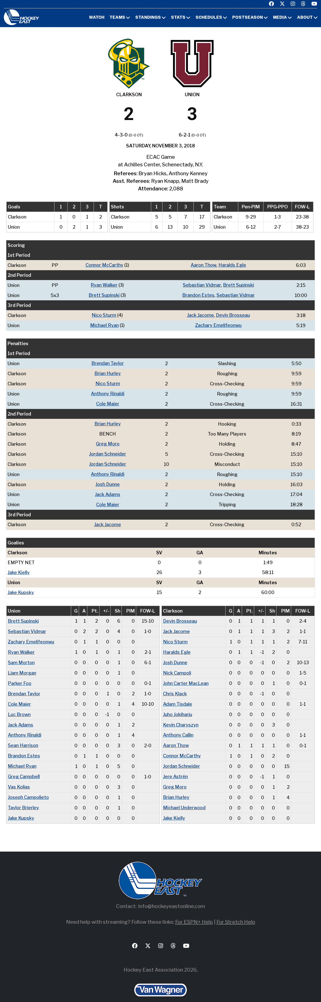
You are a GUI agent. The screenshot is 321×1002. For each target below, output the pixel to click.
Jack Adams (107, 490)
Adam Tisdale (177, 696)
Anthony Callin (178, 727)
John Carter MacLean (186, 676)
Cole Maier (107, 401)
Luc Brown (19, 707)
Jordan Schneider (107, 451)
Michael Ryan (104, 324)
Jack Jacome (200, 314)
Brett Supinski (238, 284)
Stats (178, 17)
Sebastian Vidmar (202, 284)
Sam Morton (21, 656)
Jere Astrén (175, 767)
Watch (97, 17)
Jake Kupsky (21, 587)
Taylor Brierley (23, 798)
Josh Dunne (107, 480)
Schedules (209, 17)
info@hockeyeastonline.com (171, 896)
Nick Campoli (177, 666)
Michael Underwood (184, 798)
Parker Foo (19, 676)
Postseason (247, 17)
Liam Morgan (22, 666)
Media (280, 17)
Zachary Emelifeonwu (218, 324)
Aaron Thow (203, 265)
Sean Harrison (23, 737)
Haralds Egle (232, 265)
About (305, 17)
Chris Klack (175, 686)
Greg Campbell (24, 767)
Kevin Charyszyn (180, 717)
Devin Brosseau (233, 314)
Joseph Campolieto (28, 788)
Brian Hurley (107, 372)
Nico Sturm (104, 314)
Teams (117, 17)
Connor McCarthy (104, 265)
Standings (148, 17)
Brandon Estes (198, 294)
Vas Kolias (19, 777)
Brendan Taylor (107, 362)
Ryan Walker (104, 284)
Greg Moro (107, 441)
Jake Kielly (19, 567)
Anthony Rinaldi (107, 391)
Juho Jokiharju (177, 707)
